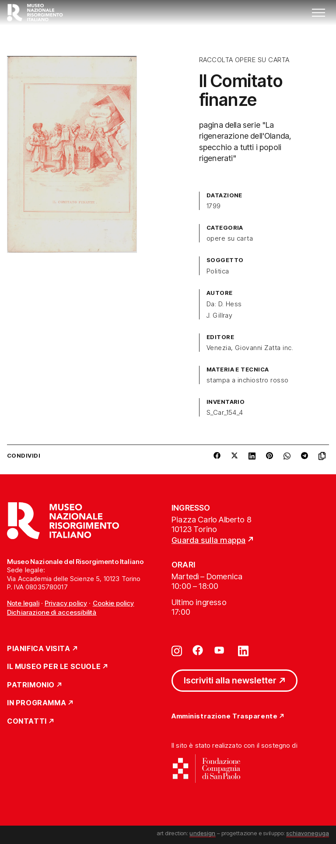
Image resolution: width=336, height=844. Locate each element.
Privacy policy (66, 603)
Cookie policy (113, 603)
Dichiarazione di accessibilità (52, 612)
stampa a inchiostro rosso (247, 380)
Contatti (27, 721)
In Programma (36, 703)
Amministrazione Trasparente (224, 716)
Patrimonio (31, 685)
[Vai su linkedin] (243, 650)
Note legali (23, 603)
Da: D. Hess (224, 304)
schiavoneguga (307, 833)
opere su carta (229, 238)
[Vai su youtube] (221, 650)
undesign (202, 833)
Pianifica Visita (38, 649)
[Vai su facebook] (197, 650)
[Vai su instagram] (177, 650)
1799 (213, 206)
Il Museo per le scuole (54, 667)
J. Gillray (219, 315)
